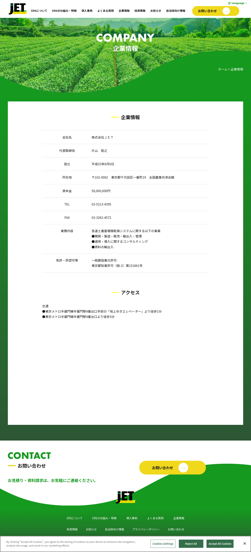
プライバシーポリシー (146, 529)
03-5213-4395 (101, 204)
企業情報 (124, 11)
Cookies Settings (163, 544)
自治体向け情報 (175, 11)
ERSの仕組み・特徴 (64, 11)
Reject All (191, 544)
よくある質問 (105, 11)
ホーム (222, 69)
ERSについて (39, 11)
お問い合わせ (176, 529)
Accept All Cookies (220, 544)
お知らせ (155, 11)
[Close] (244, 543)
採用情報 (140, 11)
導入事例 (86, 11)
